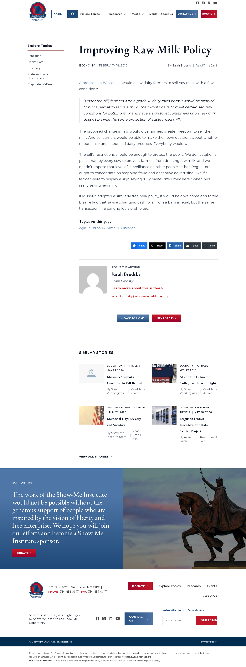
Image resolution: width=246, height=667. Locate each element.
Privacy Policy (209, 641)
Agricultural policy (92, 228)
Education (34, 56)
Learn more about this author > (137, 288)
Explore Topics (91, 14)
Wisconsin (128, 228)
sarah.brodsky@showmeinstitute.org (139, 296)
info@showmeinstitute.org (136, 656)
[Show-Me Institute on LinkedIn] (209, 3)
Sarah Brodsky (182, 65)
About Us (167, 13)
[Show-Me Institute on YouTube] (215, 3)
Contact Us (186, 14)
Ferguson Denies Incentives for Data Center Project (194, 424)
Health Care (36, 62)
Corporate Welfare (40, 84)
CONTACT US (139, 618)
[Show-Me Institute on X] (203, 3)
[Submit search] (73, 14)
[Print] (209, 245)
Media (138, 14)
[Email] (192, 245)
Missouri (113, 228)
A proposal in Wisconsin (100, 83)
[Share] (139, 245)
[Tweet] (157, 245)
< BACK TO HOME (133, 318)
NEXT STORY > (166, 318)
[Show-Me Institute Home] (38, 11)
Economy (34, 68)
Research (117, 14)
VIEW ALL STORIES (95, 456)
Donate (209, 14)
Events (152, 13)
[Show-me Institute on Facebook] (197, 3)
